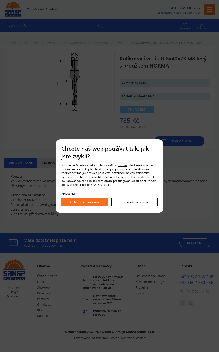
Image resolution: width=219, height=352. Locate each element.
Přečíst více (68, 194)
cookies (122, 165)
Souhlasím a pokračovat (84, 202)
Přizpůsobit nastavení (134, 202)
